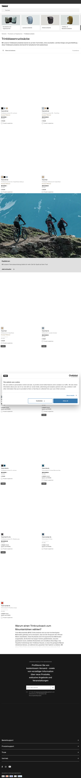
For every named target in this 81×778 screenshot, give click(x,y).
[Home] (15, 6)
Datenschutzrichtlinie (41, 692)
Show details (70, 395)
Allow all (65, 401)
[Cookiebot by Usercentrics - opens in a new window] (70, 376)
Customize (40, 401)
